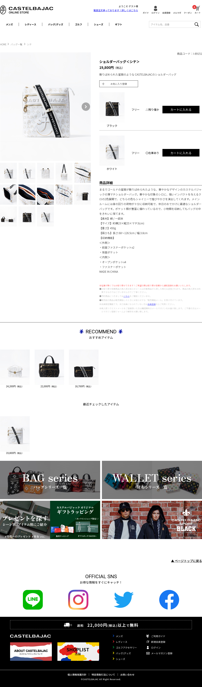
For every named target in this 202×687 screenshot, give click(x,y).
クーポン (188, 12)
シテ (29, 44)
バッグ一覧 (17, 44)
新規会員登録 (158, 641)
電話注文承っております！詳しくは (115, 10)
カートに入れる (181, 109)
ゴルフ (78, 24)
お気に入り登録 (118, 83)
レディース (30, 24)
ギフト (118, 24)
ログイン (156, 12)
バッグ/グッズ (55, 24)
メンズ (9, 24)
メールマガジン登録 (161, 653)
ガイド (146, 12)
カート (198, 9)
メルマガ (177, 12)
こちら (126, 296)
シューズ (98, 24)
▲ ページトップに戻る (186, 561)
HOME (3, 44)
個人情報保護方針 (77, 674)
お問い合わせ (127, 674)
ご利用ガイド (158, 636)
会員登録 (166, 12)
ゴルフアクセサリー (126, 647)
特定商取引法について (103, 674)
